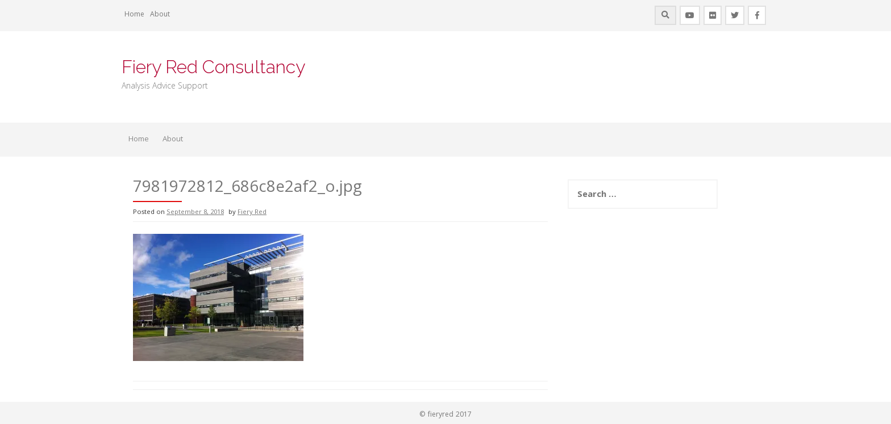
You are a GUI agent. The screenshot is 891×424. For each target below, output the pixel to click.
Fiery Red (252, 212)
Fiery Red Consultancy (213, 66)
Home (134, 15)
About (160, 15)
